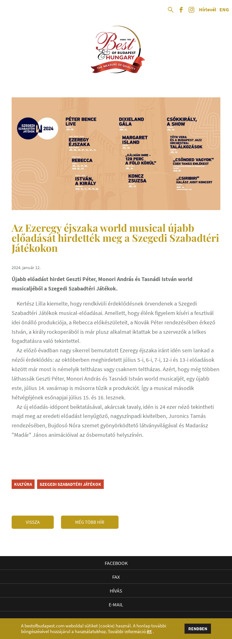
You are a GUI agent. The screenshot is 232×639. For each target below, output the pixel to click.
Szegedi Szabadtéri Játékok (70, 484)
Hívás (116, 591)
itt (149, 631)
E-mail (116, 604)
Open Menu (10, 10)
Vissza (33, 522)
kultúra (23, 484)
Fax (116, 577)
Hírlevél (207, 10)
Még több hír (89, 522)
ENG (224, 10)
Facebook (116, 563)
